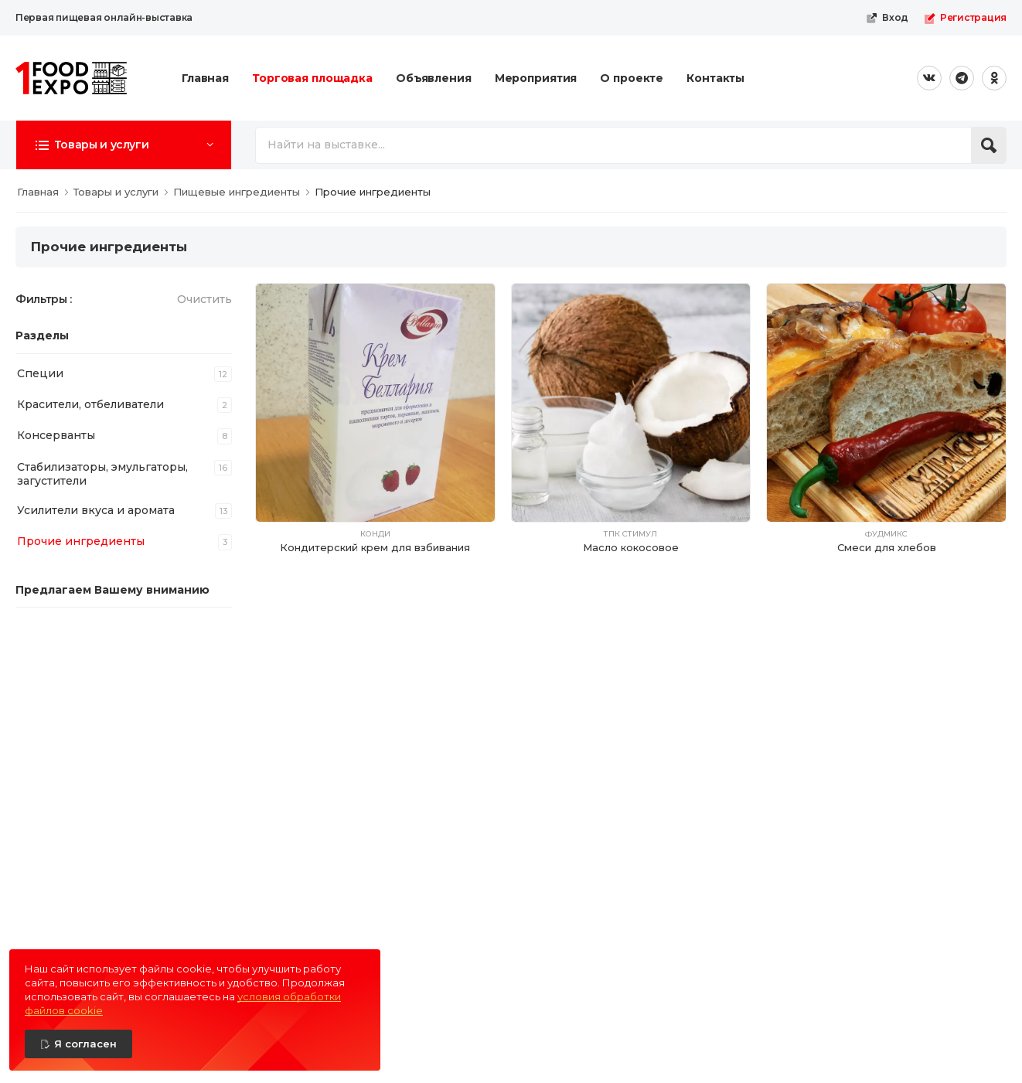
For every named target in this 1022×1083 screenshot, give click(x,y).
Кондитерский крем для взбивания (375, 547)
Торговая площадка (312, 78)
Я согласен (85, 1043)
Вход (887, 18)
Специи (40, 373)
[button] (123, 145)
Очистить (204, 299)
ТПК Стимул (630, 534)
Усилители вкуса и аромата (96, 510)
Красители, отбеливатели (90, 404)
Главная (205, 78)
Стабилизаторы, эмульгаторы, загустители (102, 474)
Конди (375, 534)
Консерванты (56, 435)
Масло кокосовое (631, 547)
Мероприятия (536, 78)
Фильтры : (43, 299)
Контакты (715, 78)
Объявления (434, 78)
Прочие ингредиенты (81, 541)
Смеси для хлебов (886, 547)
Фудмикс (886, 534)
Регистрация (965, 18)
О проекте (631, 78)
